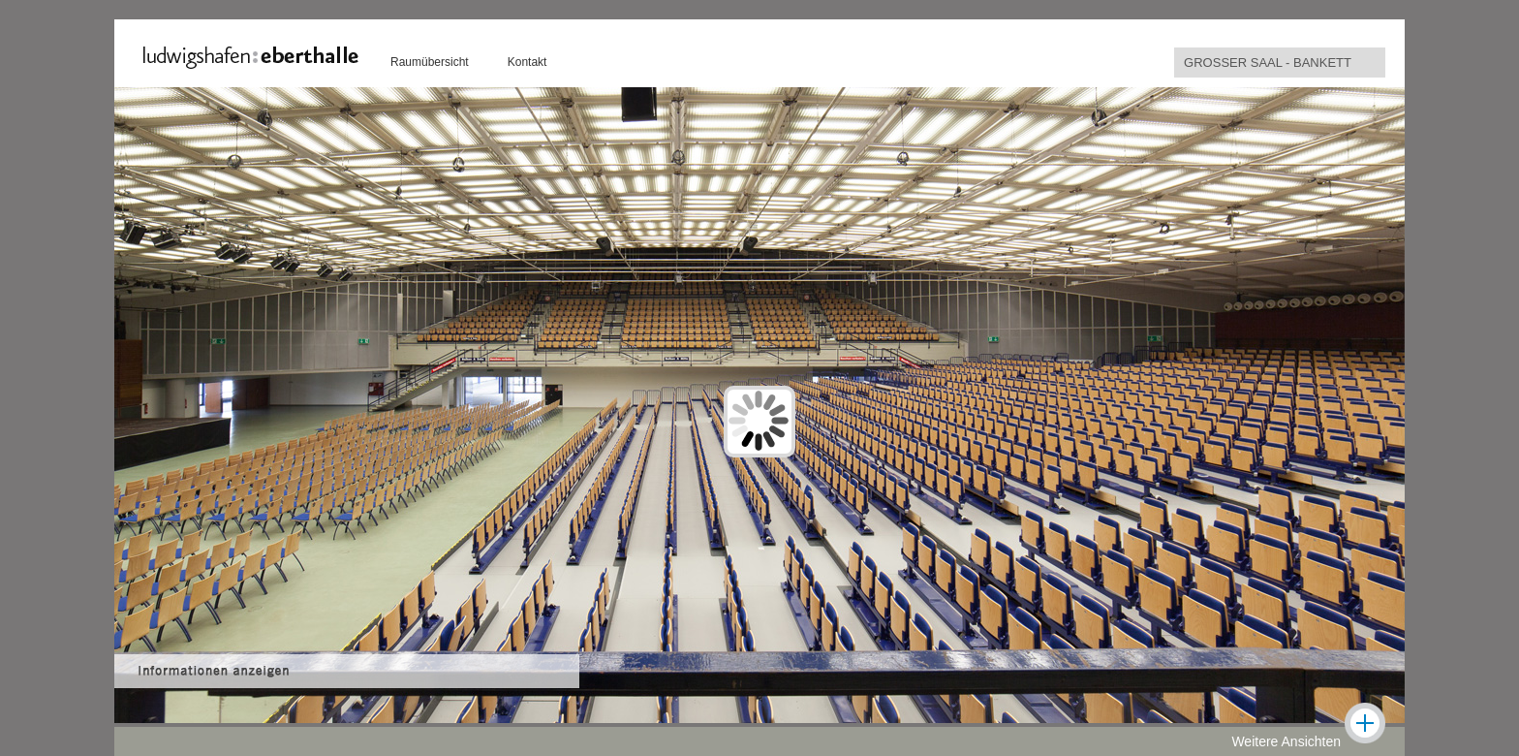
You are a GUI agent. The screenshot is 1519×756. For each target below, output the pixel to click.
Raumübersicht (429, 62)
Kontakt (527, 62)
